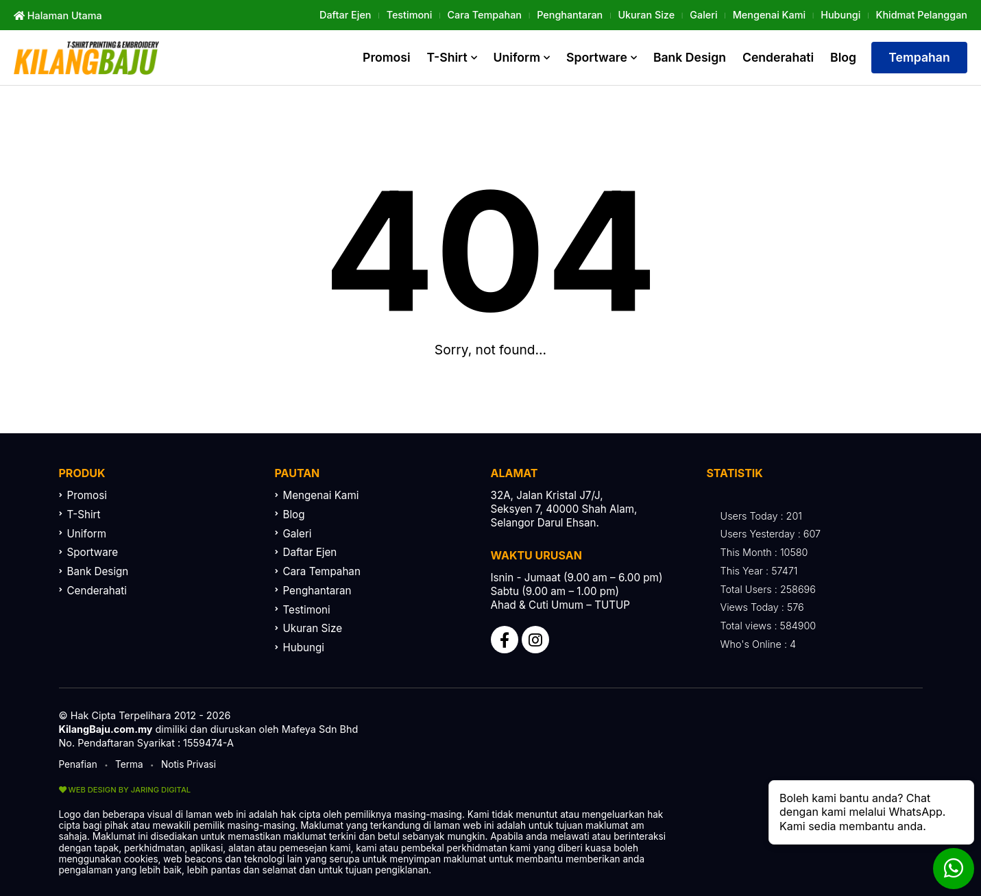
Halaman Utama (58, 15)
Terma (129, 764)
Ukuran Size (646, 15)
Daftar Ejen (345, 15)
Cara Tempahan (485, 15)
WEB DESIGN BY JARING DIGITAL (125, 790)
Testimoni (410, 15)
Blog (843, 57)
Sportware (596, 57)
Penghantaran (570, 15)
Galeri (703, 15)
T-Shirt (447, 57)
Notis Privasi (188, 764)
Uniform (517, 57)
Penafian (78, 764)
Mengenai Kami (769, 15)
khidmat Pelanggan (921, 15)
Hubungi (840, 15)
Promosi (386, 57)
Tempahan (918, 57)
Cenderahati (778, 57)
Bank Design (689, 57)
